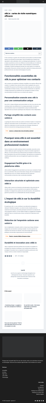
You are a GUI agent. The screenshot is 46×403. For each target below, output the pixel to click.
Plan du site (41, 389)
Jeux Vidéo (4, 375)
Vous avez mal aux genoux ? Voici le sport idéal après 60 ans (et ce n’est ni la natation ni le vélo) (13, 324)
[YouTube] (43, 400)
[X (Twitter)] (27, 48)
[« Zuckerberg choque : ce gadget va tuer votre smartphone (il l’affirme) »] (13, 298)
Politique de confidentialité (37, 390)
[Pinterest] (41, 400)
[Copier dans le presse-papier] (37, 48)
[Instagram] (39, 400)
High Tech (4, 374)
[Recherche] (43, 1)
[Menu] (2, 1)
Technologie (5, 377)
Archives (4, 372)
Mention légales (40, 394)
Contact (42, 385)
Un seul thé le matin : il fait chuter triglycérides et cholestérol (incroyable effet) (32, 307)
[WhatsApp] (18, 48)
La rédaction (41, 387)
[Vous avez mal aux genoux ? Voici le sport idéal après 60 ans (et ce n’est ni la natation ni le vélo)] (13, 316)
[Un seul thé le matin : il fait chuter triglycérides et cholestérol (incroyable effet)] (32, 298)
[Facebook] (9, 48)
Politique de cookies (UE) (38, 392)
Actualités (4, 370)
